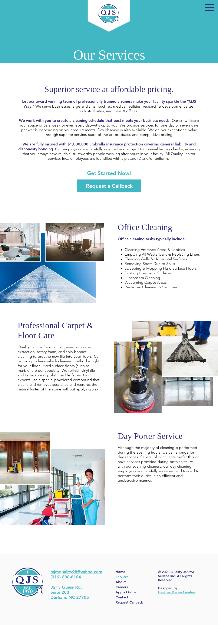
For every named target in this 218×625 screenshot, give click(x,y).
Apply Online (126, 592)
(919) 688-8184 (65, 576)
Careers (122, 587)
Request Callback (129, 602)
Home (120, 572)
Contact (122, 597)
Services (122, 577)
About (121, 582)
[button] (209, 7)
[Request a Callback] (109, 185)
